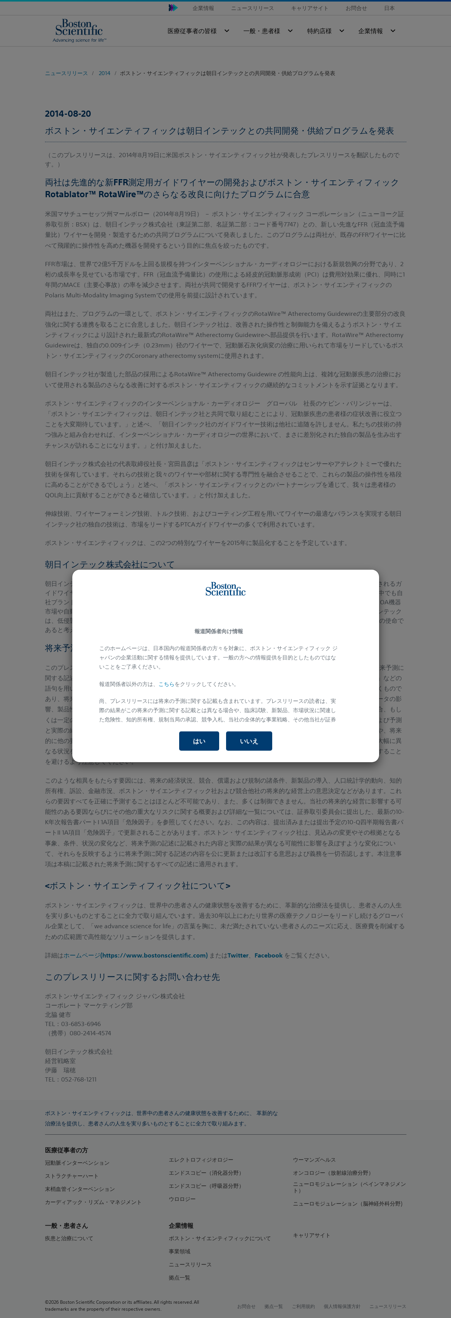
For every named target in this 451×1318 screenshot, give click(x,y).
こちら (166, 684)
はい (199, 741)
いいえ (249, 741)
